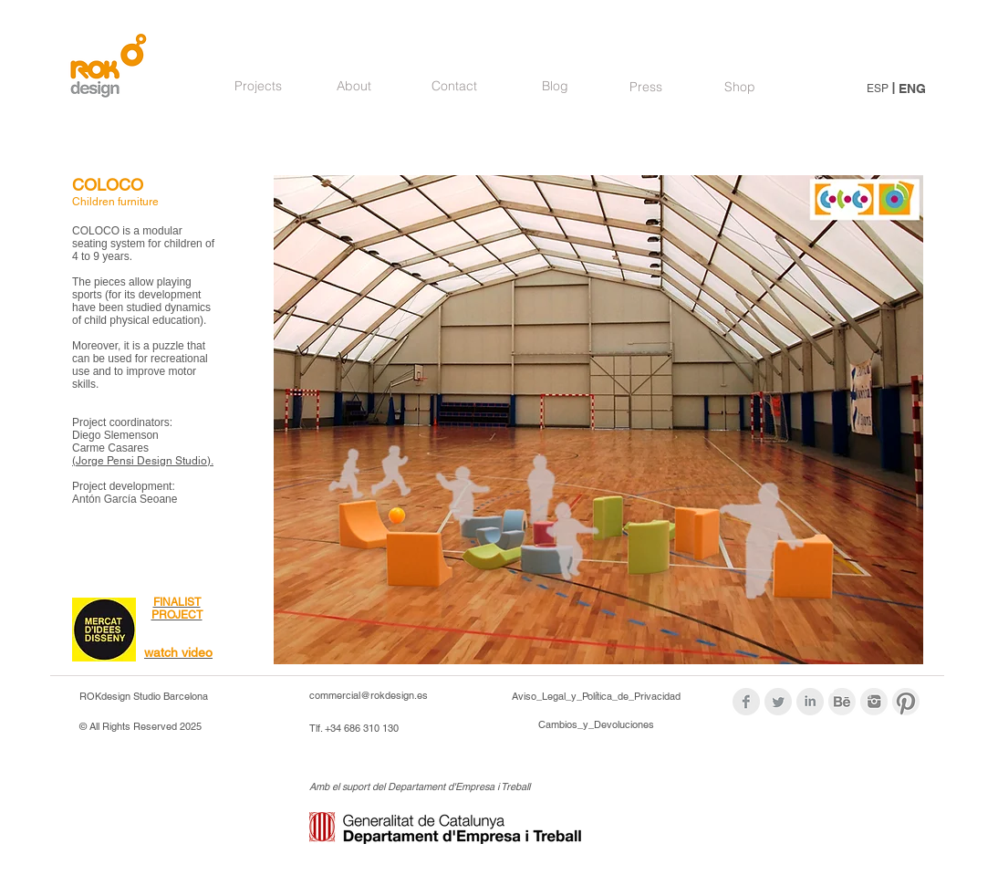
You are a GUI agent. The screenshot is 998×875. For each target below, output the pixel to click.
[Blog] (554, 86)
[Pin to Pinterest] (305, 193)
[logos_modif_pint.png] (906, 701)
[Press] (645, 87)
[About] (354, 86)
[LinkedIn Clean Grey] (810, 701)
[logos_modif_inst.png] (874, 701)
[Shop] (739, 87)
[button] (598, 419)
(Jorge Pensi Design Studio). (142, 460)
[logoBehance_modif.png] (842, 701)
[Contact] (454, 86)
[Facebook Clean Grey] (746, 701)
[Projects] (258, 86)
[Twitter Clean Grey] (778, 701)
